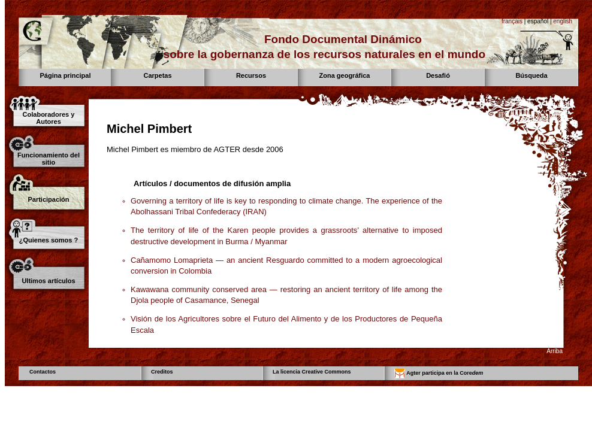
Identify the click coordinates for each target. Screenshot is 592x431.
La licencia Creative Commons (312, 372)
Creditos (162, 372)
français (512, 21)
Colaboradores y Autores (49, 118)
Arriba (554, 351)
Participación (48, 199)
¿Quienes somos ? (48, 240)
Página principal (65, 75)
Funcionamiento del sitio (48, 158)
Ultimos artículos (48, 280)
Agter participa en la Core (438, 373)
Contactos (42, 372)
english (562, 21)
